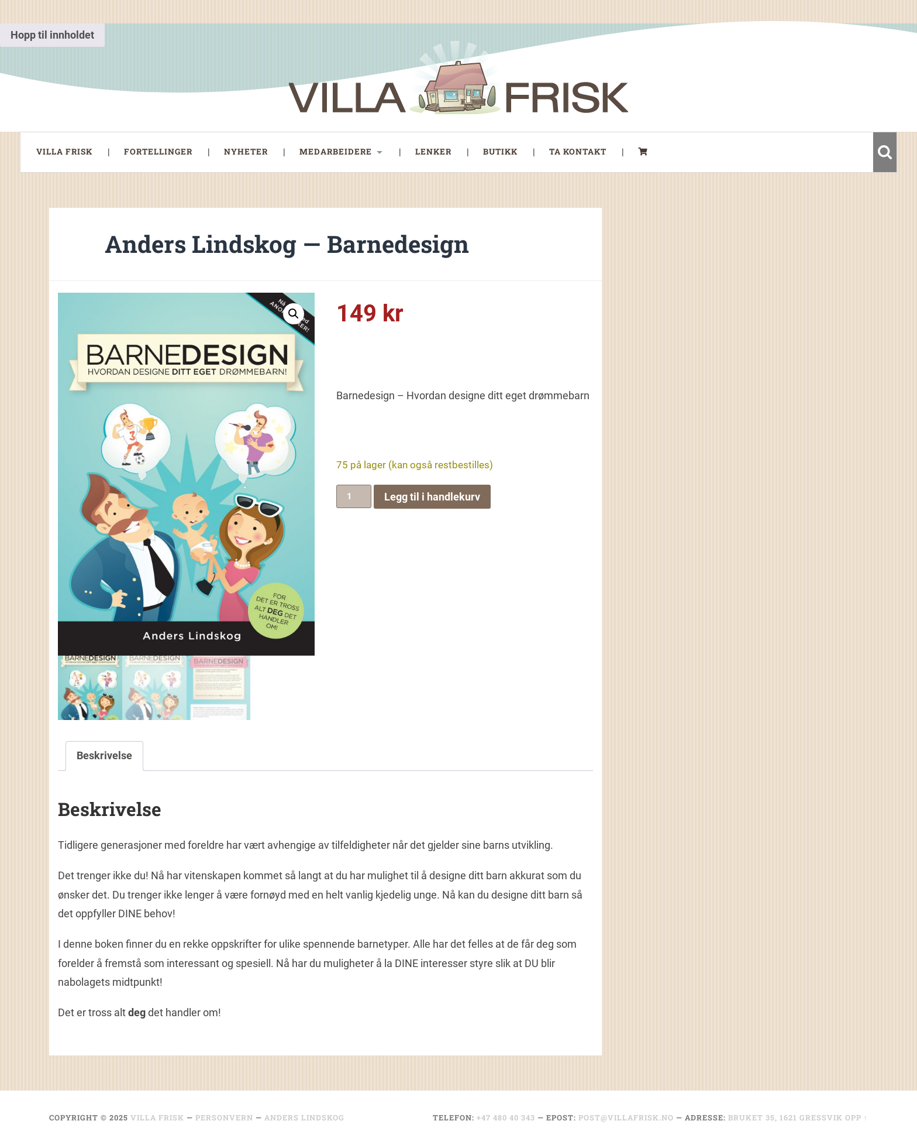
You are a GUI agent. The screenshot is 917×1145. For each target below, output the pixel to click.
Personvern (224, 1117)
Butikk (500, 151)
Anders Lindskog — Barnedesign (287, 243)
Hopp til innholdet (52, 35)
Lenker (433, 151)
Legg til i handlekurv (432, 497)
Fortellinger (158, 151)
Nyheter (246, 151)
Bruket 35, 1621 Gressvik (785, 1117)
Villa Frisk (64, 151)
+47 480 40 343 (506, 1117)
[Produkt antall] (353, 496)
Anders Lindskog (304, 1117)
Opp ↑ (856, 1117)
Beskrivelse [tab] (104, 755)
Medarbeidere (335, 151)
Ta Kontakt (577, 151)
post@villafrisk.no (626, 1117)
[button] (293, 313)
